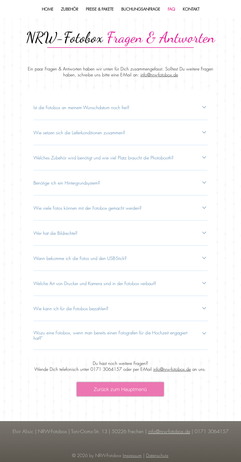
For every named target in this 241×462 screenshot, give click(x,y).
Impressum (132, 455)
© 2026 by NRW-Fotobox (97, 455)
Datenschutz (157, 455)
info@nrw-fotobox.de (159, 75)
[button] (69, 9)
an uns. (198, 369)
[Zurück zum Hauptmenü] (120, 389)
